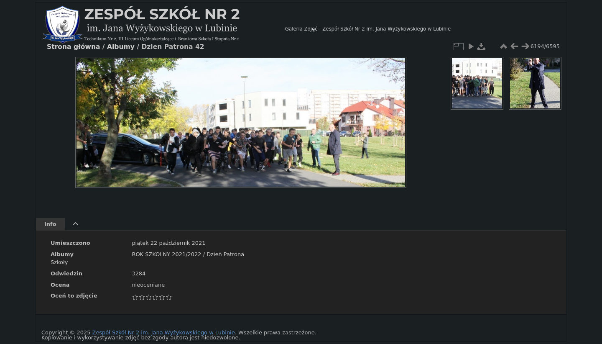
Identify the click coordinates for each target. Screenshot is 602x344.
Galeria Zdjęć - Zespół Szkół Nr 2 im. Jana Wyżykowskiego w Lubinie (368, 29)
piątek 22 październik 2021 (168, 243)
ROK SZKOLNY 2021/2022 (166, 254)
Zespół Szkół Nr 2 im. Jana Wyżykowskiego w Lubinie (163, 332)
